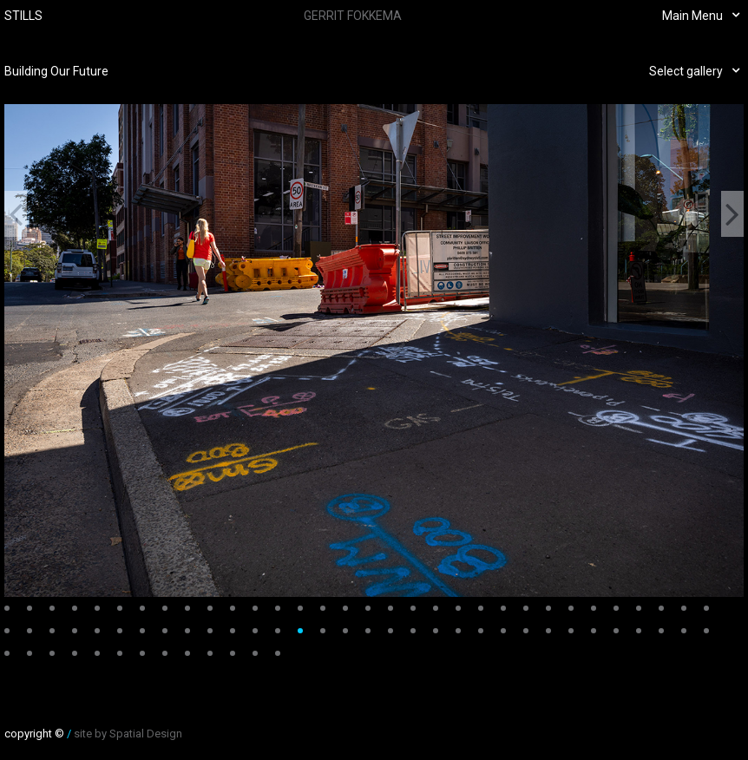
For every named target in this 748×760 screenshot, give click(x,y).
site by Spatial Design (128, 733)
